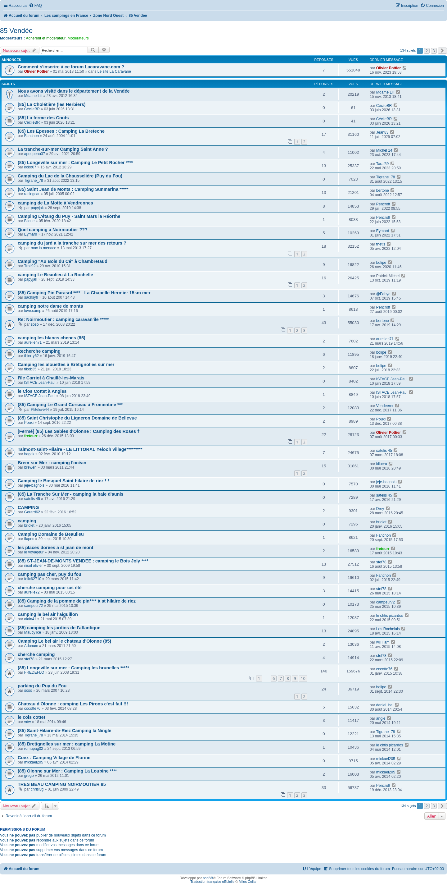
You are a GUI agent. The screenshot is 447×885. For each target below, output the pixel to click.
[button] (442, 51)
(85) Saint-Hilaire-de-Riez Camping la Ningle (64, 730)
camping (27, 520)
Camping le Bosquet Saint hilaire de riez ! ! (63, 480)
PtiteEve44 (40, 409)
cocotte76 (384, 669)
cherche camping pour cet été (50, 587)
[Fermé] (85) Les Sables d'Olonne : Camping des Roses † (79, 431)
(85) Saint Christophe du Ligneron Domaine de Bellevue (77, 417)
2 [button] (427, 50)
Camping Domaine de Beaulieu (51, 534)
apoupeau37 (34, 154)
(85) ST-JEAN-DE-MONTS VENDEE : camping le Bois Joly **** (83, 560)
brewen (30, 467)
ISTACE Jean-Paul (40, 382)
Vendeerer (385, 406)
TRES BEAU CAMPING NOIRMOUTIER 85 (62, 784)
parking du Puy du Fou (42, 685)
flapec (29, 539)
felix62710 (32, 579)
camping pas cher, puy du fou (49, 574)
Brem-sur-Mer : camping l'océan (52, 462)
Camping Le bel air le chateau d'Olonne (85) (64, 641)
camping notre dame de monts (50, 306)
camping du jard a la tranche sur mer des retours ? (72, 243)
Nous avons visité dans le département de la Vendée (74, 91)
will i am (383, 642)
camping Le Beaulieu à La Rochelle (55, 274)
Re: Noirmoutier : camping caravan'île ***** (63, 319)
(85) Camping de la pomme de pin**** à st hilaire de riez (77, 600)
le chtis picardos (389, 615)
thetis (380, 244)
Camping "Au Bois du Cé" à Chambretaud (62, 261)
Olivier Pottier (36, 71)
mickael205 (33, 762)
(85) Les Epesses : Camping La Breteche (61, 131)
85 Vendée (16, 30)
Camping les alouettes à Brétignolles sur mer (66, 364)
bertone (382, 190)
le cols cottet (31, 717)
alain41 (30, 619)
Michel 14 (384, 150)
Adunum (31, 646)
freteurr (31, 436)
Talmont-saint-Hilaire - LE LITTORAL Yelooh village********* (80, 449)
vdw (27, 722)
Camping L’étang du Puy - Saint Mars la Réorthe (69, 216)
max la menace (43, 248)
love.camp (32, 311)
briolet (29, 525)
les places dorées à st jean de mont (55, 547)
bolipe (381, 262)
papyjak (37, 208)
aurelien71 (33, 342)
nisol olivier (33, 565)
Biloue (29, 221)
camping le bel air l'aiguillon (48, 614)
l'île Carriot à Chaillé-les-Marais (51, 377)
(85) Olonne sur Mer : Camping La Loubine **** (67, 770)
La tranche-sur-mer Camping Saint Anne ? (63, 149)
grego (29, 775)
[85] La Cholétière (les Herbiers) (52, 104)
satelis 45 (384, 450)
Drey (380, 509)
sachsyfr (31, 297)
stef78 (381, 562)
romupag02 (33, 748)
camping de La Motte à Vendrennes (55, 202)
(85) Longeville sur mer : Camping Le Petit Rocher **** (75, 162)
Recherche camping (39, 351)
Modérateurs (78, 38)
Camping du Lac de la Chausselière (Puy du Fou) (70, 175)
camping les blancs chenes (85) (51, 337)
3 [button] (434, 50)
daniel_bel (384, 705)
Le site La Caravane (114, 71)
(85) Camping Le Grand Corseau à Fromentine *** (70, 404)
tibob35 (30, 369)
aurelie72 (32, 592)
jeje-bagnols (34, 485)
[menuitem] (35, 6)
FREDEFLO (34, 672)
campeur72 (33, 605)
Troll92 (30, 266)
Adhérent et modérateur (45, 38)
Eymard (30, 234)
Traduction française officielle (212, 881)
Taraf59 (382, 164)
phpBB (208, 878)
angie (381, 718)
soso (35, 324)
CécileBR (32, 109)
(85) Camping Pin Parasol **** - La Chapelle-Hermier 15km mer (84, 292)
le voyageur (34, 552)
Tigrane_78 (33, 180)
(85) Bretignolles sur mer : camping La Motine (66, 743)
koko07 (30, 167)
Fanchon (31, 136)
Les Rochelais (388, 629)
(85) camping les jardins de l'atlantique (59, 627)
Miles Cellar (247, 881)
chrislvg (37, 789)
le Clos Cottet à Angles (42, 391)
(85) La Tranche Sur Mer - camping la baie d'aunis (71, 494)
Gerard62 (32, 512)
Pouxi (29, 422)
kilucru (381, 464)
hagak (29, 454)
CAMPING (28, 507)
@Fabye (383, 294)
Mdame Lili (33, 96)
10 (303, 678)
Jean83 (382, 132)
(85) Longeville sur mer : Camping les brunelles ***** (73, 667)
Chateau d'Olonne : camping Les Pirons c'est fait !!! (73, 703)
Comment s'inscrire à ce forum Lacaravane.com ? (71, 66)
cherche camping (36, 654)
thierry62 (31, 356)
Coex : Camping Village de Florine (54, 757)
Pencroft (383, 204)
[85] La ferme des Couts (43, 117)
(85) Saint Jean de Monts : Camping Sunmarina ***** (73, 189)
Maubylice (32, 632)
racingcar (32, 194)
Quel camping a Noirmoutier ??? (53, 229)
